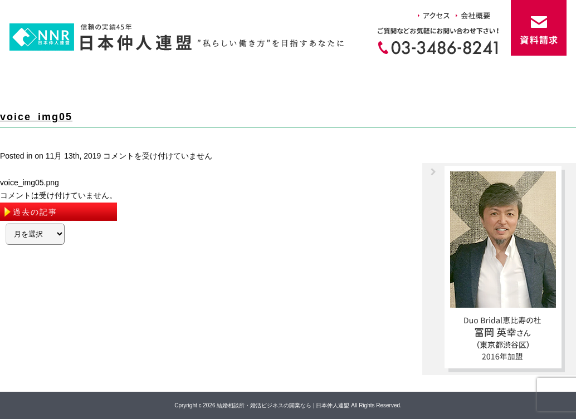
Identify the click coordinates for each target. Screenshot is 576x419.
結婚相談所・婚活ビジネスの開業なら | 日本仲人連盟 (283, 405)
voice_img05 (36, 116)
